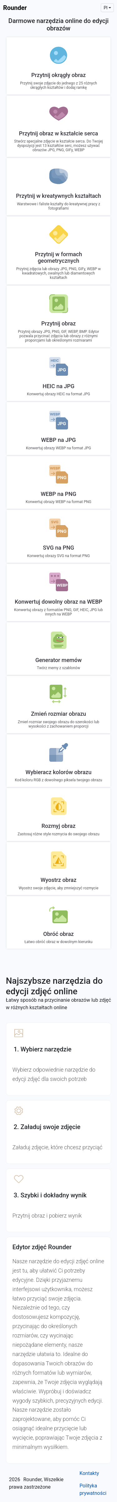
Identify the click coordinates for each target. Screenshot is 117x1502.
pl (105, 7)
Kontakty (89, 1473)
